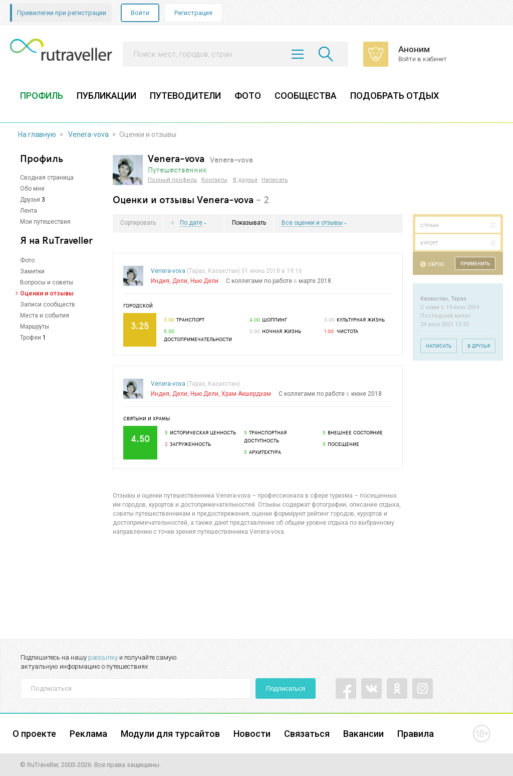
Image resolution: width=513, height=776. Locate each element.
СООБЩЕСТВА (306, 95)
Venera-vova (88, 134)
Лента (28, 210)
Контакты (214, 180)
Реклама (88, 733)
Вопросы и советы (46, 282)
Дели (179, 280)
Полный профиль (172, 180)
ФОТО (247, 95)
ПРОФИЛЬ (41, 95)
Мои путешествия (45, 221)
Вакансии (363, 733)
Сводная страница (47, 177)
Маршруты (34, 326)
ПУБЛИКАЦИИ (106, 95)
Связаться (307, 733)
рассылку (103, 657)
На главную (37, 134)
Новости (252, 733)
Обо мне (32, 188)
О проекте (34, 733)
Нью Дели (204, 280)
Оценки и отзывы (47, 293)
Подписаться (285, 688)
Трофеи (30, 337)
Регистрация (193, 13)
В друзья (245, 180)
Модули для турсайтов (170, 733)
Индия (160, 280)
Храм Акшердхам (246, 393)
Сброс (436, 264)
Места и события (44, 315)
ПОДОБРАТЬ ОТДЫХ (394, 95)
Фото (27, 260)
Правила (415, 733)
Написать (275, 180)
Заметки (32, 271)
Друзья (30, 199)
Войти (140, 13)
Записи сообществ (47, 304)
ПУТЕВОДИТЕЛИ (185, 95)
